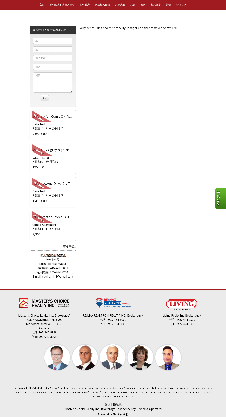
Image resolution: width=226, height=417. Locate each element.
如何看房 (85, 4)
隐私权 (117, 404)
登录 (107, 404)
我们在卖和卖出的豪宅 (62, 4)
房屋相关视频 (102, 4)
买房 (132, 4)
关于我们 (120, 4)
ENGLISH (181, 4)
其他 (168, 4)
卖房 (143, 4)
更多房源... (69, 246)
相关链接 (156, 4)
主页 (42, 4)
